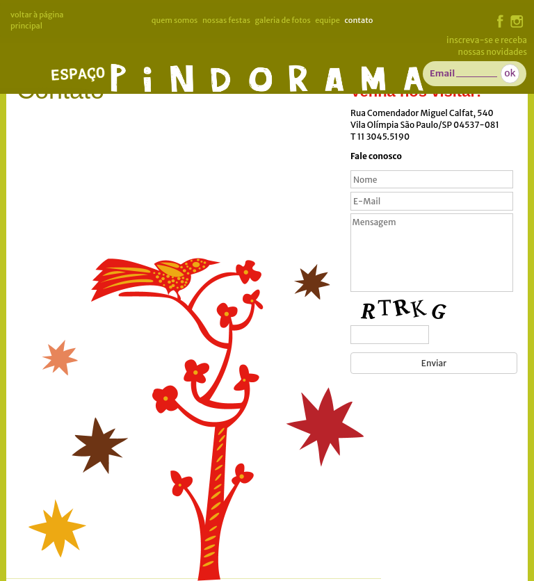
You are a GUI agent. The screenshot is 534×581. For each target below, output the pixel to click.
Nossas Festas (226, 20)
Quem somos (175, 20)
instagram (517, 21)
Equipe (327, 20)
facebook (500, 21)
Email (442, 73)
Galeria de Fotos (282, 20)
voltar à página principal (37, 20)
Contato (358, 20)
